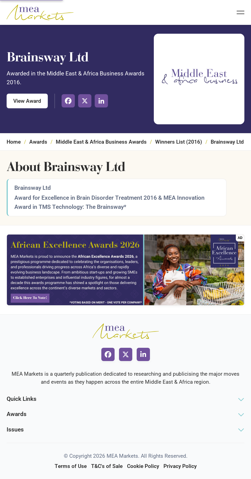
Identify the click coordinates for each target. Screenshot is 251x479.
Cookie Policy (143, 466)
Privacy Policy (180, 466)
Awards (38, 142)
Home (14, 142)
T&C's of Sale (107, 466)
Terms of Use (71, 466)
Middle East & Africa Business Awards (101, 142)
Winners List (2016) (178, 142)
